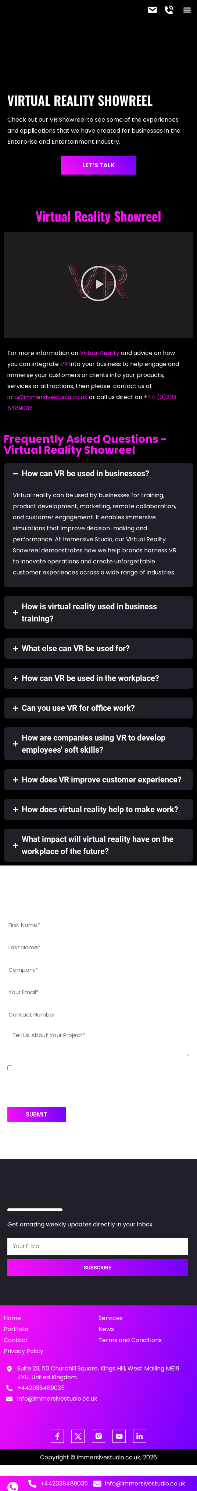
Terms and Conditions (130, 1340)
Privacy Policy (23, 1351)
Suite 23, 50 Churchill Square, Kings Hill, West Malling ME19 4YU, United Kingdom (98, 1372)
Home (12, 1318)
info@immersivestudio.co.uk (47, 397)
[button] (187, 10)
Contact (16, 1340)
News (106, 1329)
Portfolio (16, 1329)
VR (64, 364)
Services (110, 1318)
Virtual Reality (99, 353)
